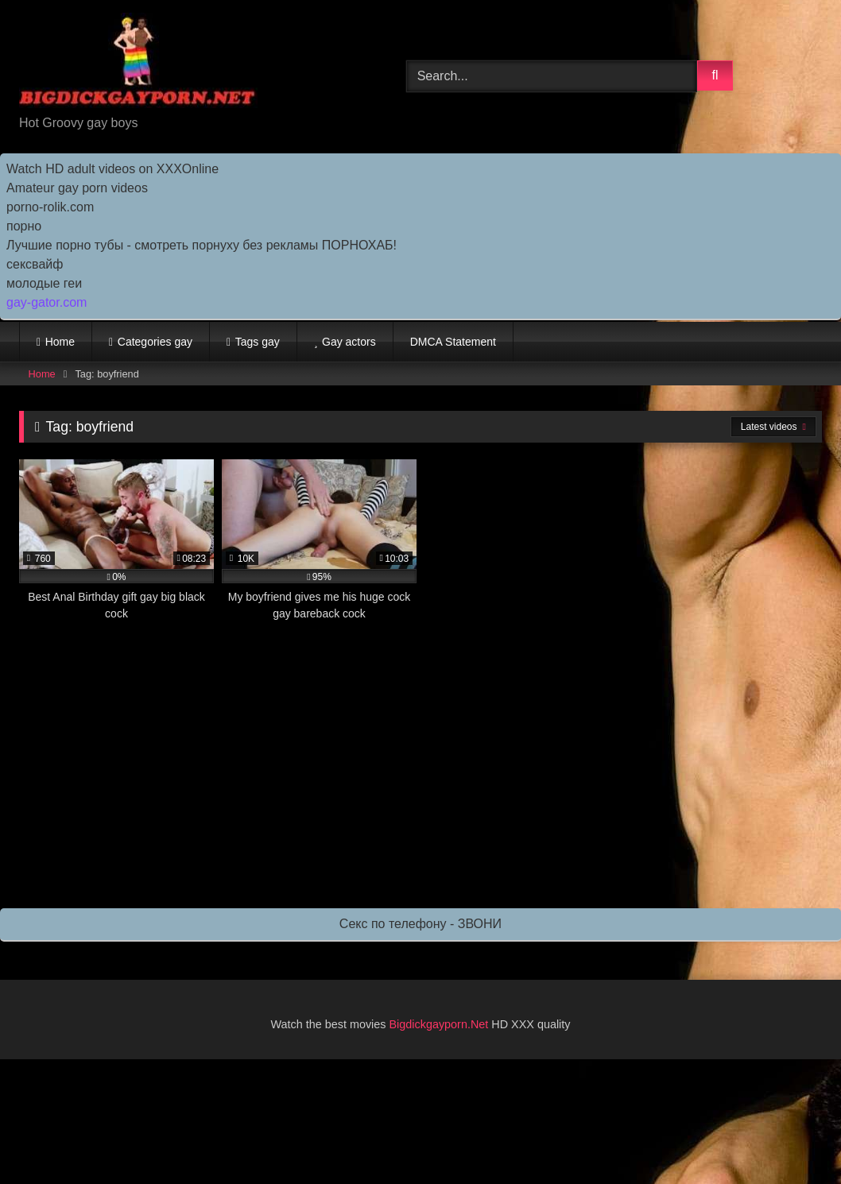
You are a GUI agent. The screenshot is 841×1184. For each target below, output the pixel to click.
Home (60, 341)
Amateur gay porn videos (77, 188)
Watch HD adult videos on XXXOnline (112, 169)
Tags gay (257, 341)
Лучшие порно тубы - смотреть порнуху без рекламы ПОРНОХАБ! (201, 245)
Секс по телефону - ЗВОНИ (420, 924)
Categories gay (155, 341)
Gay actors (349, 341)
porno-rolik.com (50, 207)
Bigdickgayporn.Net (440, 1024)
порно (23, 226)
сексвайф (34, 264)
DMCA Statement (453, 341)
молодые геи (44, 283)
